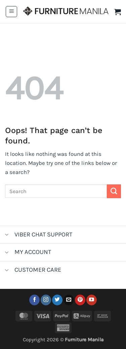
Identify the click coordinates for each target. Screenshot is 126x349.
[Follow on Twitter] (57, 300)
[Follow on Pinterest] (80, 300)
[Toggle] (7, 235)
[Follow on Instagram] (46, 300)
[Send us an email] (69, 300)
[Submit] (114, 191)
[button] (11, 11)
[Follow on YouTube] (91, 300)
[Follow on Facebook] (34, 300)
